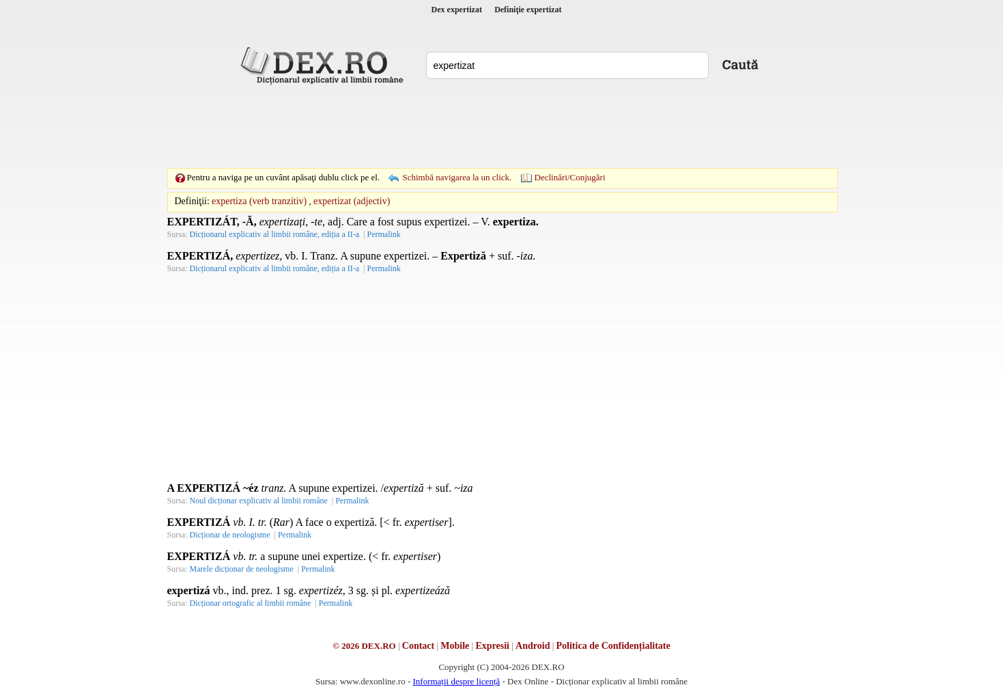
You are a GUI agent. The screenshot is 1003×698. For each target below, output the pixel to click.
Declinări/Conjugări (570, 177)
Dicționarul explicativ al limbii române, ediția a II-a (275, 234)
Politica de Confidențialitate (613, 646)
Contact (418, 646)
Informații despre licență (456, 681)
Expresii (492, 646)
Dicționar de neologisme (230, 535)
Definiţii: (192, 201)
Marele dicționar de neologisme (242, 569)
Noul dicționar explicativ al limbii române (259, 500)
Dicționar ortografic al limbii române (250, 603)
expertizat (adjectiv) (351, 201)
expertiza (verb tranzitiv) (259, 201)
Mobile (454, 646)
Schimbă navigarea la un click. (456, 177)
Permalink (383, 234)
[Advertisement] (501, 126)
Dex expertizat (457, 9)
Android (532, 646)
